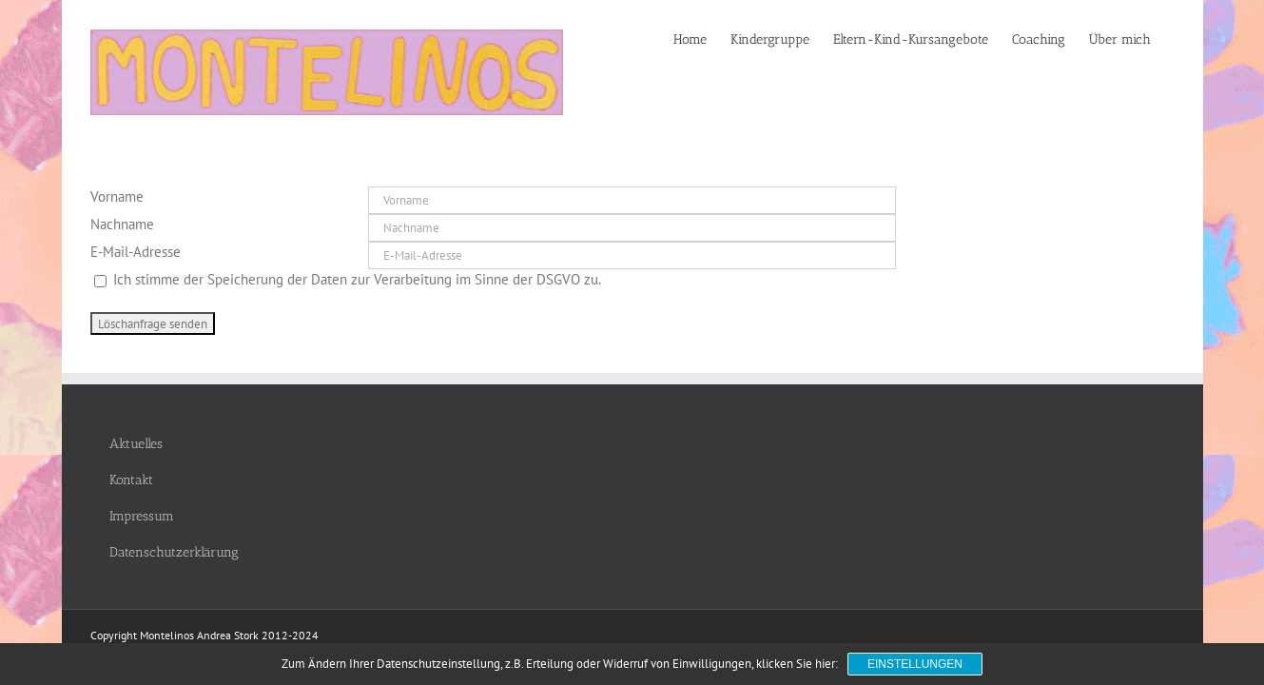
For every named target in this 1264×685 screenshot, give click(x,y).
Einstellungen (915, 664)
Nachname (122, 224)
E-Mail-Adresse (135, 252)
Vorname (117, 196)
